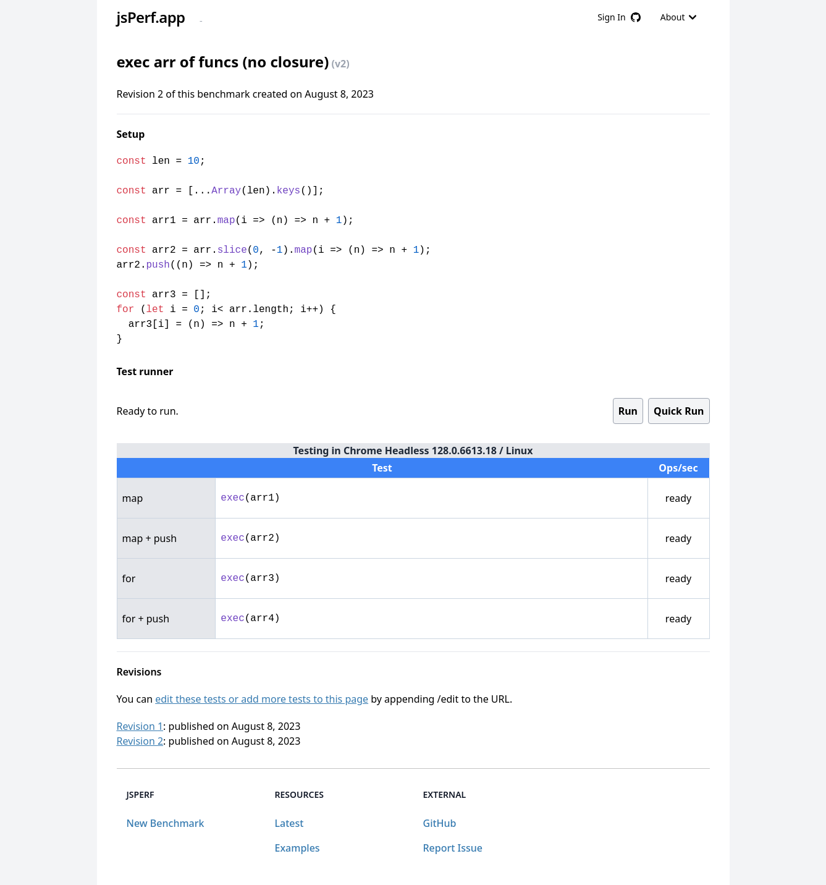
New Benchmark (165, 823)
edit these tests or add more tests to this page (261, 699)
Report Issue (453, 848)
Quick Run (679, 411)
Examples (297, 848)
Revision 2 (140, 741)
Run (628, 411)
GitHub (440, 823)
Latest (289, 823)
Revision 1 (140, 726)
